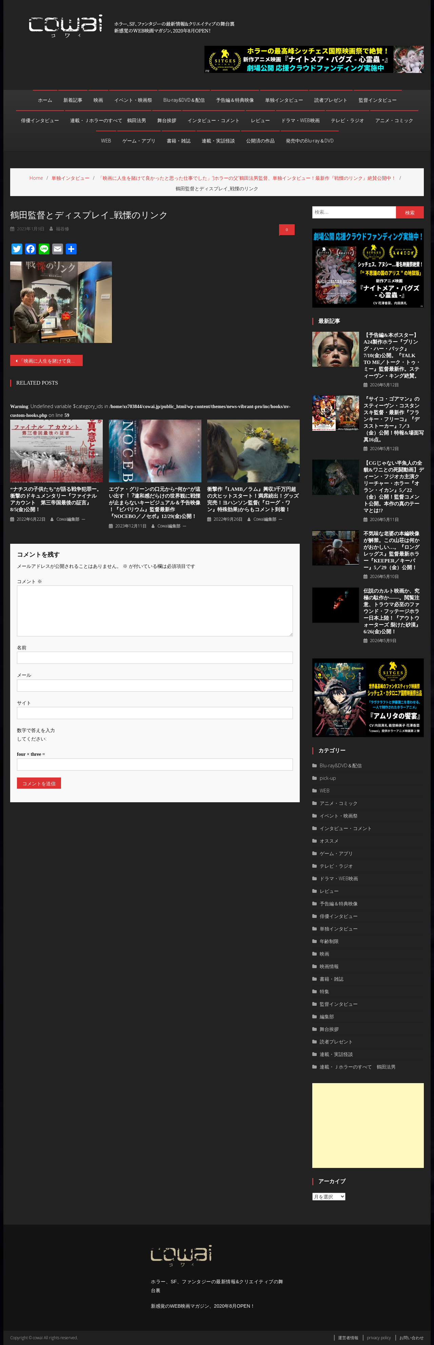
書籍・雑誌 (179, 140)
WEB (106, 140)
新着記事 (72, 100)
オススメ (329, 841)
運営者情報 (348, 1338)
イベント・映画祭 (133, 100)
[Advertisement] (368, 1125)
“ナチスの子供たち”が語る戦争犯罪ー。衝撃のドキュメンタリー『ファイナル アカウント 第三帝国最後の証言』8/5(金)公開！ (56, 499)
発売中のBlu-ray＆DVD (310, 140)
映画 (98, 100)
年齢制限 (329, 941)
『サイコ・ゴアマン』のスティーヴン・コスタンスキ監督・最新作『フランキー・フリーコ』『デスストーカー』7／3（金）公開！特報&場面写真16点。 (393, 419)
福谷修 (62, 229)
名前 (21, 647)
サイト (24, 702)
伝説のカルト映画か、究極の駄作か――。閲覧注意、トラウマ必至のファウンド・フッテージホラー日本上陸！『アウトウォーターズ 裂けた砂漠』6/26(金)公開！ (392, 611)
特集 (324, 991)
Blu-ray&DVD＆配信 (184, 100)
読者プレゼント (331, 100)
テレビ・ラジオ (347, 120)
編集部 (327, 1016)
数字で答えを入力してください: (36, 734)
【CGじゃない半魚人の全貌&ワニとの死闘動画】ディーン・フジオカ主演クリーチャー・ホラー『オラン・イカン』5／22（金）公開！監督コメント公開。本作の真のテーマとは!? (393, 486)
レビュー (260, 120)
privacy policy (379, 1338)
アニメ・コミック (394, 120)
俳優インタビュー (40, 120)
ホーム (45, 100)
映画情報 (329, 966)
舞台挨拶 (166, 120)
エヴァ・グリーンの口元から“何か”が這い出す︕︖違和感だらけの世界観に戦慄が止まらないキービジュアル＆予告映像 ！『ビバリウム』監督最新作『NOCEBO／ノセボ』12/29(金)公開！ (154, 502)
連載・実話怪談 (218, 140)
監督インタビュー (378, 100)
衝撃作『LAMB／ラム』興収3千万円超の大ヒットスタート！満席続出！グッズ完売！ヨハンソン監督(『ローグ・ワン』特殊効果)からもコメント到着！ (253, 499)
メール (24, 675)
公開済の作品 (260, 140)
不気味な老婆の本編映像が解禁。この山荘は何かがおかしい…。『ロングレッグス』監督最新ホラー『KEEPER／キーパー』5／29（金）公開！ (391, 550)
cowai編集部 (67, 519)
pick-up (328, 778)
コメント (29, 581)
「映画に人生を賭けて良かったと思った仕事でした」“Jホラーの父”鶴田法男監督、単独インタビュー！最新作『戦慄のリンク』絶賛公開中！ (51, 361)
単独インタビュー (284, 100)
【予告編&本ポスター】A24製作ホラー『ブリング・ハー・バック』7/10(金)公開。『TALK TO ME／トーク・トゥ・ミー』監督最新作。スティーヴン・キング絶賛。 (392, 355)
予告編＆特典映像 (235, 100)
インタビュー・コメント (214, 120)
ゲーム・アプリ (139, 140)
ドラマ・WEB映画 (300, 120)
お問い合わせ (411, 1338)
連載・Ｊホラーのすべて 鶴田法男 (108, 120)
